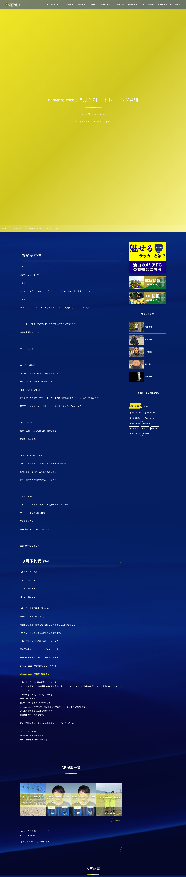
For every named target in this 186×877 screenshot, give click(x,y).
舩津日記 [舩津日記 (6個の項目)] (136, 423)
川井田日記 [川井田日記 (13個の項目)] (137, 418)
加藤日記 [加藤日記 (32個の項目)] (151, 413)
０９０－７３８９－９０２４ (32, 735)
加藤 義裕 (148, 327)
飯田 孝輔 (148, 339)
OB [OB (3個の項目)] (145, 428)
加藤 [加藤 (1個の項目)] (147, 434)
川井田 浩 (148, 352)
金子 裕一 (148, 376)
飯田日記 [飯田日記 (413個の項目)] (136, 413)
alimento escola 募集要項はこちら (34, 674)
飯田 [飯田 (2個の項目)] (155, 428)
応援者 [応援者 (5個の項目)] (135, 428)
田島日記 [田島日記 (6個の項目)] (149, 423)
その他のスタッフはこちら (147, 393)
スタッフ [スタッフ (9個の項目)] (151, 418)
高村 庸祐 (148, 364)
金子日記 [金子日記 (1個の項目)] (136, 434)
